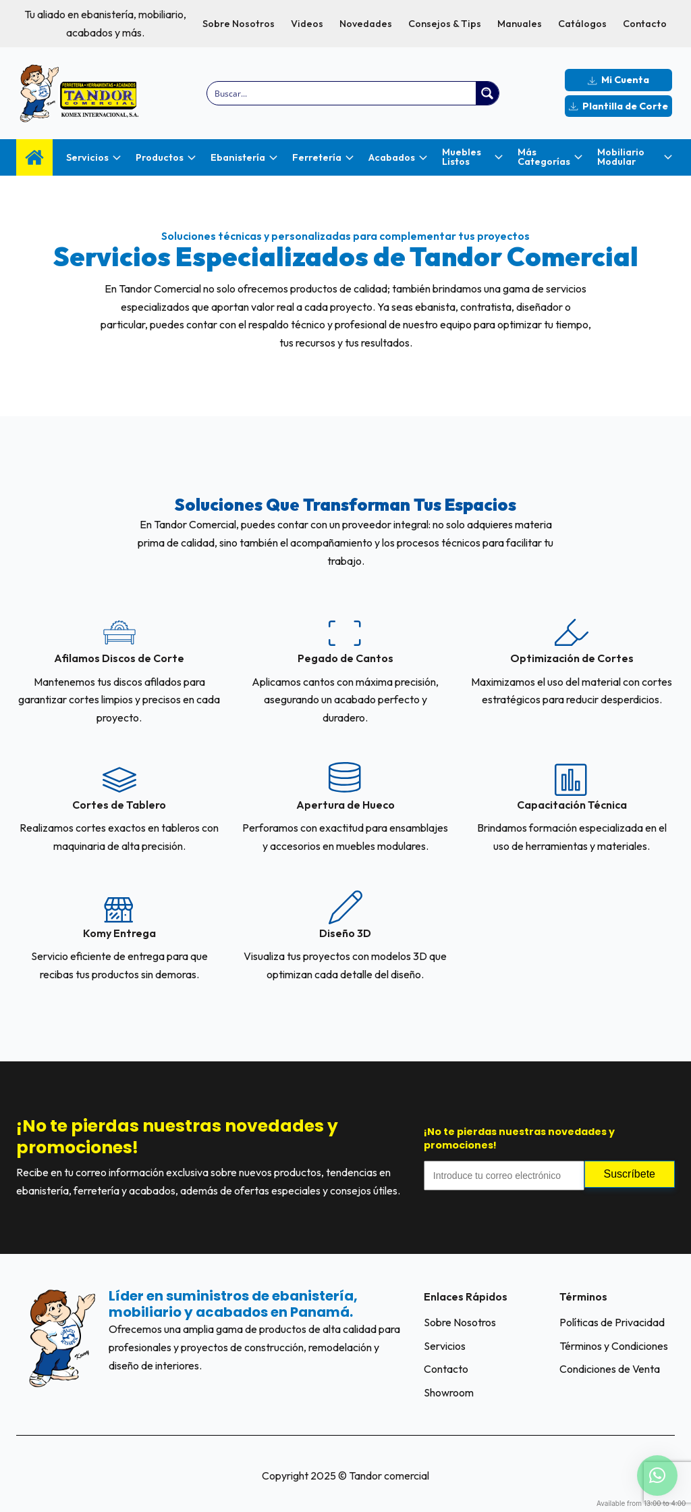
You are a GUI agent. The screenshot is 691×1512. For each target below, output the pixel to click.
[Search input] (342, 93)
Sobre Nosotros (238, 24)
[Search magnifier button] (487, 93)
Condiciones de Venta (609, 1369)
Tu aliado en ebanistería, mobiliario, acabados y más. (105, 23)
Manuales (519, 24)
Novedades (365, 24)
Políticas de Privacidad (612, 1322)
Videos (307, 24)
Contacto (645, 24)
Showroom (449, 1392)
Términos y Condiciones (613, 1346)
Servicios (445, 1346)
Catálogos (582, 24)
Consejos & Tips (444, 24)
